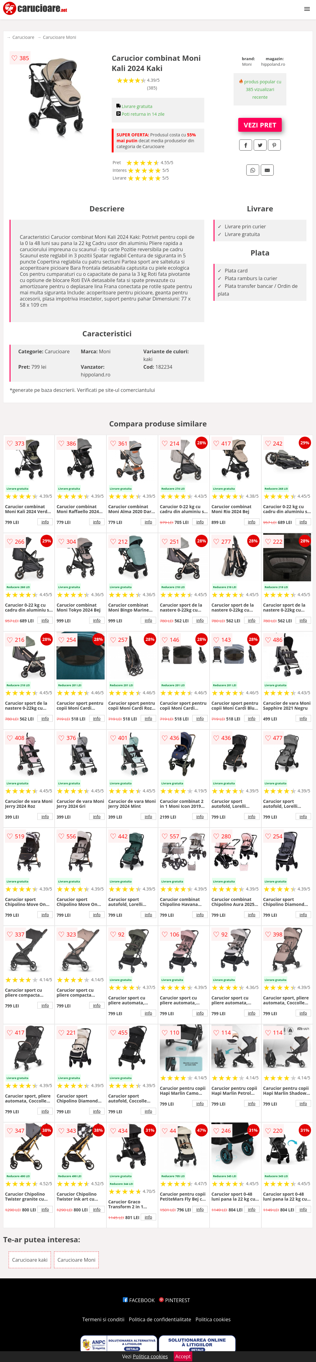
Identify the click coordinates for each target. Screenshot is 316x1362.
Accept (183, 1356)
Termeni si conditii (103, 1319)
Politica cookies (213, 1319)
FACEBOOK (139, 1300)
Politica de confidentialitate (160, 1319)
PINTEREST (174, 1300)
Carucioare (23, 37)
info (45, 522)
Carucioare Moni (59, 37)
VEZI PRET (260, 124)
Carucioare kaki (30, 1259)
